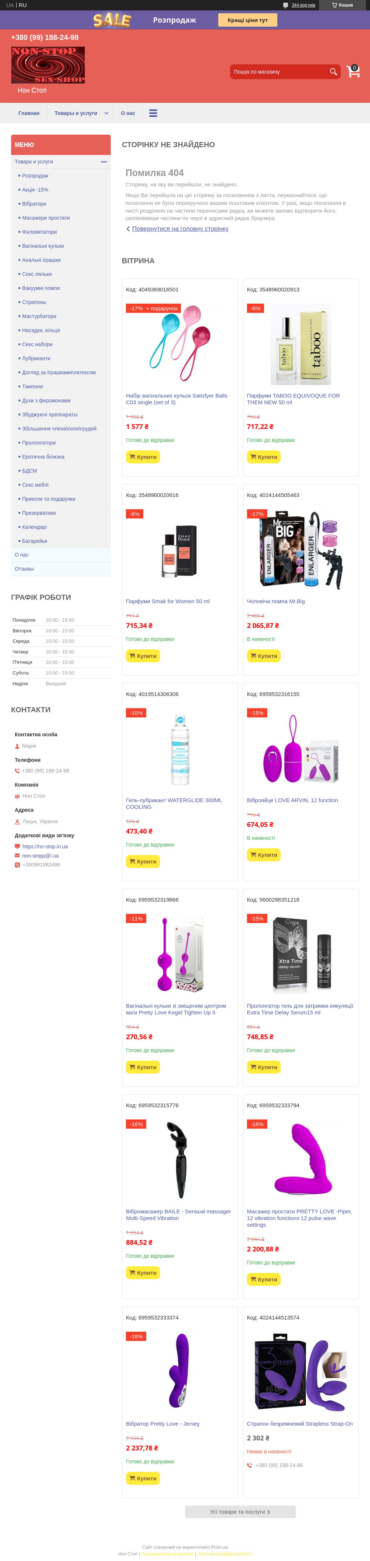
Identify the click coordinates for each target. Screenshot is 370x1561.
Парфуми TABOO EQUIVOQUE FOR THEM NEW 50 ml (293, 398)
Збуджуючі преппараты (50, 415)
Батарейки (34, 541)
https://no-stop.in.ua (45, 846)
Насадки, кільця (41, 330)
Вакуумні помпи (41, 288)
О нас (128, 113)
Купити (146, 457)
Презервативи (39, 513)
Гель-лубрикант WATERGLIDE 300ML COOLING (174, 803)
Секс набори (37, 344)
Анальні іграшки (41, 260)
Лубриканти (36, 358)
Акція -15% (35, 190)
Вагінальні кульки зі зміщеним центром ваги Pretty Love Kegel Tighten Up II (176, 1009)
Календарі (34, 527)
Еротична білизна (43, 457)
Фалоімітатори (39, 232)
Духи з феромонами (46, 400)
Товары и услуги (76, 113)
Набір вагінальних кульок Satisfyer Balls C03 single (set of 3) (176, 398)
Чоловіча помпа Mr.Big (276, 601)
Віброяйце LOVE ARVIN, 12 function (292, 800)
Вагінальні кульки (43, 246)
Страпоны (34, 302)
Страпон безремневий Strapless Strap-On (300, 1423)
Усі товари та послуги (237, 1511)
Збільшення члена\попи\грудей (59, 429)
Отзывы (24, 569)
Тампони (32, 386)
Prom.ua (219, 1547)
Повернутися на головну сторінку (180, 228)
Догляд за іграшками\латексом (59, 372)
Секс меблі (35, 485)
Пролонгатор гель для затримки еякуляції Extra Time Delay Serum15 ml (300, 1009)
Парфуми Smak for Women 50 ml (167, 601)
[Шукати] (333, 71)
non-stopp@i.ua (40, 856)
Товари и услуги (34, 162)
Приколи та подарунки (49, 499)
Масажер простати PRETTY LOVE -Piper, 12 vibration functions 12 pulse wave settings (299, 1218)
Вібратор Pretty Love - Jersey (162, 1423)
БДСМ (29, 471)
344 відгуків (303, 5)
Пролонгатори (39, 443)
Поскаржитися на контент (167, 1554)
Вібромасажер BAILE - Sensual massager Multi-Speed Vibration (178, 1214)
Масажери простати (46, 218)
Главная (29, 113)
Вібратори (34, 204)
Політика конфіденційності (224, 1554)
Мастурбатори (39, 316)
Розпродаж (35, 176)
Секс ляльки (37, 274)
